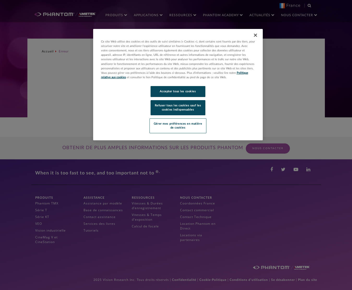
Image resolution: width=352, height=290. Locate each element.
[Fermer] (255, 35)
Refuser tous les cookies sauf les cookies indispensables (178, 107)
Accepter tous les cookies (178, 91)
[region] (178, 84)
